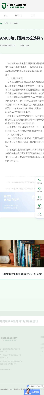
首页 (6, 23)
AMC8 (16, 23)
